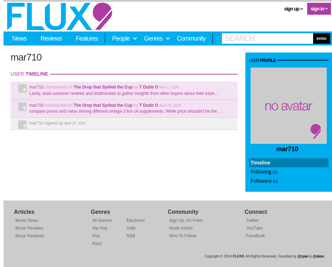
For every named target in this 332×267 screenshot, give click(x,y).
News (19, 38)
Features (87, 38)
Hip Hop (99, 228)
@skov (318, 256)
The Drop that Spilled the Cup (103, 87)
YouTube (254, 228)
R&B (131, 235)
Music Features (29, 235)
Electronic (136, 220)
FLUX (59, 16)
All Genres (102, 220)
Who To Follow (182, 235)
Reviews (51, 38)
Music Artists (181, 228)
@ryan (303, 256)
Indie (131, 228)
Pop (96, 235)
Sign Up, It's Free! (186, 220)
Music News (26, 220)
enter (322, 38)
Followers (264, 181)
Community (191, 38)
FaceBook (255, 235)
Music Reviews (29, 228)
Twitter (252, 220)
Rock (97, 243)
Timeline (260, 163)
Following (264, 172)
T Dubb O (148, 87)
